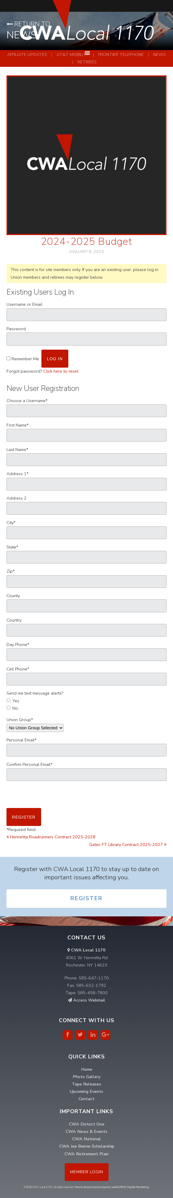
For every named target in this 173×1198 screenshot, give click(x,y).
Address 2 (17, 498)
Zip (10, 571)
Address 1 (17, 474)
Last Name (17, 449)
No (15, 708)
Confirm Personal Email (29, 764)
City (11, 523)
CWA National (86, 1139)
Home (86, 1069)
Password (16, 329)
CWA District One (86, 1124)
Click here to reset (60, 371)
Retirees (87, 62)
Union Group (20, 720)
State (12, 547)
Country (14, 620)
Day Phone (18, 644)
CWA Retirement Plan (86, 1154)
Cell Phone (18, 669)
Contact (86, 1099)
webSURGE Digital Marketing (130, 1187)
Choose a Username (27, 401)
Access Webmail (86, 1000)
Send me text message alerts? (35, 693)
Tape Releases (86, 1084)
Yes (15, 701)
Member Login (86, 1172)
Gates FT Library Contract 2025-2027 (127, 844)
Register (86, 898)
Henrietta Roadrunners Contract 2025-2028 (51, 837)
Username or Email (24, 304)
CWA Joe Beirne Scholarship (86, 1146)
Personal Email (21, 740)
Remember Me (25, 359)
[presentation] (51, 796)
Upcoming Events (86, 1091)
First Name (17, 425)
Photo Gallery (86, 1077)
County (13, 596)
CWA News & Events (86, 1131)
